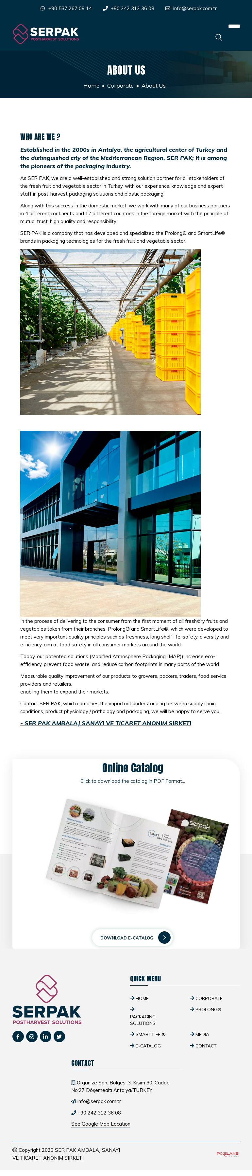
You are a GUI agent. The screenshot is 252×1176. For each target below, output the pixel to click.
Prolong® (208, 1009)
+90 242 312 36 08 (132, 8)
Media (202, 1034)
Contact (205, 1045)
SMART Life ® (151, 1034)
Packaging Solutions (143, 1020)
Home (91, 85)
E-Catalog (148, 1045)
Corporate (120, 85)
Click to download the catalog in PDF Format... (132, 781)
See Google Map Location (100, 1124)
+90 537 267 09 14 (70, 8)
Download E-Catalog (135, 937)
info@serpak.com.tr (195, 8)
